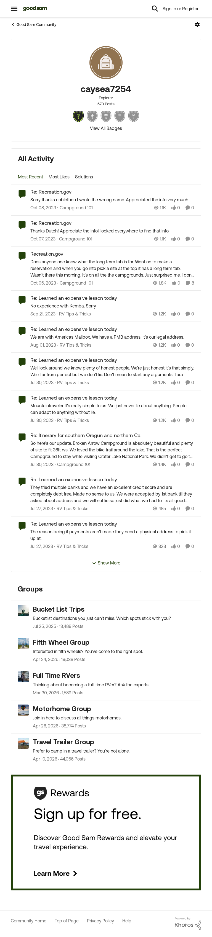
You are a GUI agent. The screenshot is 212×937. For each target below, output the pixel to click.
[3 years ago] (43, 345)
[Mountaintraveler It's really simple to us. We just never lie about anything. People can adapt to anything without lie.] (112, 409)
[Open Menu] (197, 24)
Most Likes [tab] (59, 176)
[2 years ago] (43, 208)
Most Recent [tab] (30, 176)
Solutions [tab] (84, 176)
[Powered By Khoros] (188, 923)
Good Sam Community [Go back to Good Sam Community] (33, 24)
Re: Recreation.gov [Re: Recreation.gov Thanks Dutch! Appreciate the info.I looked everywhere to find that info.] (50, 223)
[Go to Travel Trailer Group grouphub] (23, 743)
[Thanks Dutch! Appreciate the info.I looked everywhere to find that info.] (112, 230)
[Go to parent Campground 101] (75, 208)
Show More (106, 563)
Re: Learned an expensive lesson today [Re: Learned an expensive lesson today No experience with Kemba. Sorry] (73, 298)
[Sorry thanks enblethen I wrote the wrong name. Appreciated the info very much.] (112, 200)
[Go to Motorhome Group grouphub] (23, 710)
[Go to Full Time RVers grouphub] (23, 676)
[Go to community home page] (35, 8)
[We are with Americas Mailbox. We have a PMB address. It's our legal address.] (112, 337)
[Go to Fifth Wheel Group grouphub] (23, 643)
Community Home (28, 920)
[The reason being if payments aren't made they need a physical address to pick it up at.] (112, 535)
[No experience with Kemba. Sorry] (112, 306)
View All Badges (106, 128)
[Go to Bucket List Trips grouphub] (23, 610)
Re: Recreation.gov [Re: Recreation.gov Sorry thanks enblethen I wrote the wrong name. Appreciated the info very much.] (50, 192)
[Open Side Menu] (14, 8)
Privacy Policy (100, 920)
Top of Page (67, 920)
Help (126, 920)
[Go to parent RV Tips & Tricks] (74, 314)
